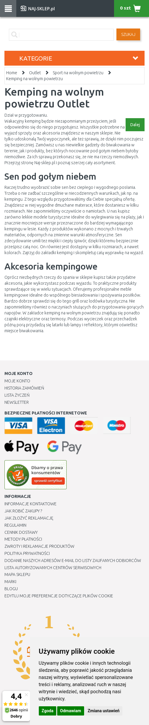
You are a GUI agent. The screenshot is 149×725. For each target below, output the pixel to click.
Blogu (11, 588)
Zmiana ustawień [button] (103, 710)
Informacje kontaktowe (30, 503)
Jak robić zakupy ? (23, 511)
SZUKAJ (128, 34)
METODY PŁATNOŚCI (23, 539)
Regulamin (15, 525)
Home (11, 72)
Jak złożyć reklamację (28, 518)
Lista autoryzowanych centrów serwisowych (52, 567)
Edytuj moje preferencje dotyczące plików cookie (58, 595)
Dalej (135, 124)
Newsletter (16, 402)
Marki (10, 581)
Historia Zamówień (24, 388)
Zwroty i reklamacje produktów (39, 546)
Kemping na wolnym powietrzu (34, 78)
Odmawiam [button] (70, 710)
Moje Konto (17, 381)
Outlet (35, 72)
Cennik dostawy (21, 532)
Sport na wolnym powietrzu (78, 72)
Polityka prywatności (27, 553)
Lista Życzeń (17, 395)
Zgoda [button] (48, 710)
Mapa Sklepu (17, 574)
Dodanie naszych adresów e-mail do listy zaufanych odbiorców (72, 560)
